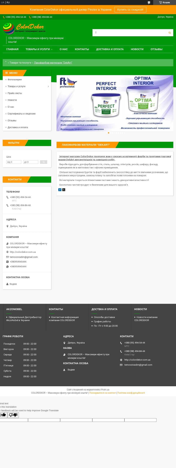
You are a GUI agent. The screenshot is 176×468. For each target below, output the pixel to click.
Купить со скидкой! (130, 9)
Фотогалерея (15, 79)
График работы (102, 321)
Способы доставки (104, 317)
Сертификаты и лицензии (21, 113)
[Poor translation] (13, 415)
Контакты (82, 49)
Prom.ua (105, 389)
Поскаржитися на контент (102, 393)
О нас (64, 49)
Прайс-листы (15, 93)
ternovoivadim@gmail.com (24, 257)
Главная (12, 49)
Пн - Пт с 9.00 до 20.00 (106, 325)
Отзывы (157, 49)
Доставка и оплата (110, 49)
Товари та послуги (20, 62)
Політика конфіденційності (131, 393)
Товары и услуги (38, 49)
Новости (137, 49)
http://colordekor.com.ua (23, 252)
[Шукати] (169, 32)
